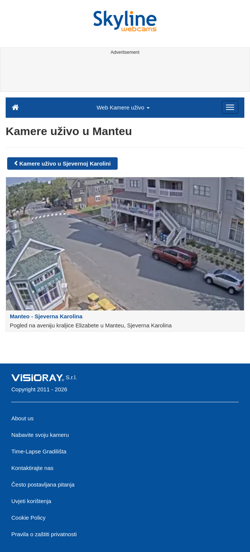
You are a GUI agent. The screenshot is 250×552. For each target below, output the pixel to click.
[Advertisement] (123, 74)
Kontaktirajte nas (32, 468)
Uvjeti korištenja (31, 501)
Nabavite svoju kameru (40, 435)
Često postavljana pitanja (43, 484)
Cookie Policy (28, 517)
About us (22, 418)
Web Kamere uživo (123, 107)
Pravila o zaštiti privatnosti (44, 534)
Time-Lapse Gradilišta (38, 451)
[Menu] (230, 107)
